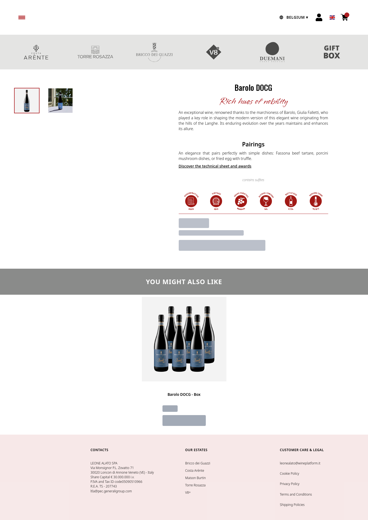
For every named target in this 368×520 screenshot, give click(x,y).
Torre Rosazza (195, 485)
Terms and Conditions (296, 494)
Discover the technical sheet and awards (215, 166)
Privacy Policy (289, 484)
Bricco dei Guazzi (197, 463)
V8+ (214, 52)
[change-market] (293, 17)
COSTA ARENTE (36, 52)
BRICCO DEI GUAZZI (154, 52)
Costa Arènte (194, 470)
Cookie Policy (289, 473)
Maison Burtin (195, 478)
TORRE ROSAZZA (95, 52)
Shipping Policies (292, 504)
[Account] (319, 17)
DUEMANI (273, 52)
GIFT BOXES (332, 52)
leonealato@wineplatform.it (300, 463)
